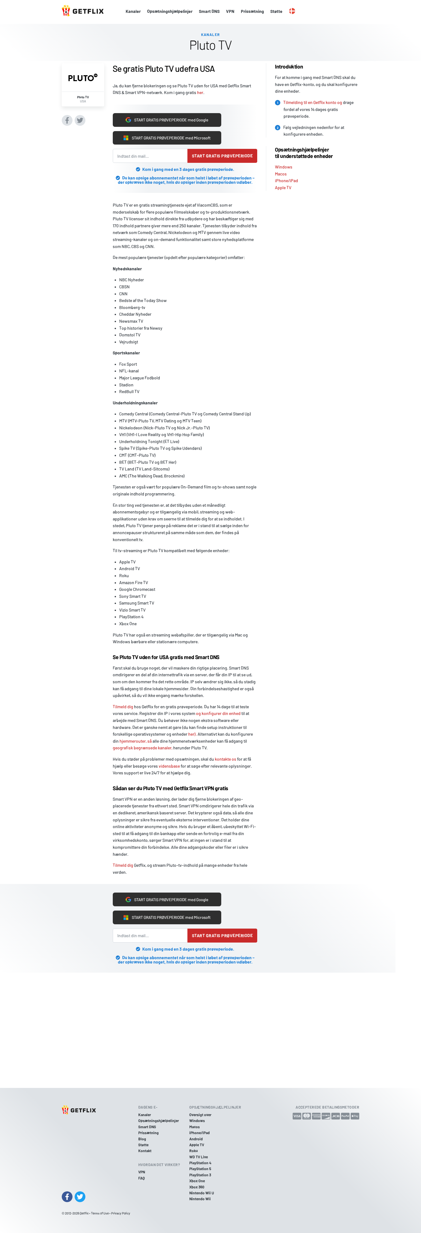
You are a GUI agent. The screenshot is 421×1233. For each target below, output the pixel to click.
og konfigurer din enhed (218, 713)
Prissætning (252, 11)
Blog (142, 1139)
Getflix (84, 1213)
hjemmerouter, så (135, 740)
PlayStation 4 (200, 1162)
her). (192, 733)
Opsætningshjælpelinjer (170, 11)
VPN (230, 11)
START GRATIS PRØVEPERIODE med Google (167, 118)
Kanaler (133, 11)
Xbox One (197, 1180)
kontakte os (225, 758)
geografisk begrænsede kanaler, (142, 747)
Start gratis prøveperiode (222, 155)
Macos (281, 172)
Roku (193, 1150)
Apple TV (283, 185)
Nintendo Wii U (201, 1193)
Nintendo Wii (200, 1198)
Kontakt (144, 1150)
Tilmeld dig (123, 706)
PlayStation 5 (200, 1168)
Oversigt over (200, 1114)
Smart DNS (209, 11)
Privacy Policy (120, 1213)
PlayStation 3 (200, 1175)
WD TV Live (198, 1157)
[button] (292, 11)
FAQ (141, 1178)
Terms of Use (100, 1213)
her (200, 91)
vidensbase (169, 765)
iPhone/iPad (286, 179)
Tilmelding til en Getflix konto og (312, 100)
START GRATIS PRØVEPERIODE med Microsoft (167, 137)
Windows (283, 165)
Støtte (276, 11)
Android (196, 1139)
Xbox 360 (196, 1187)
